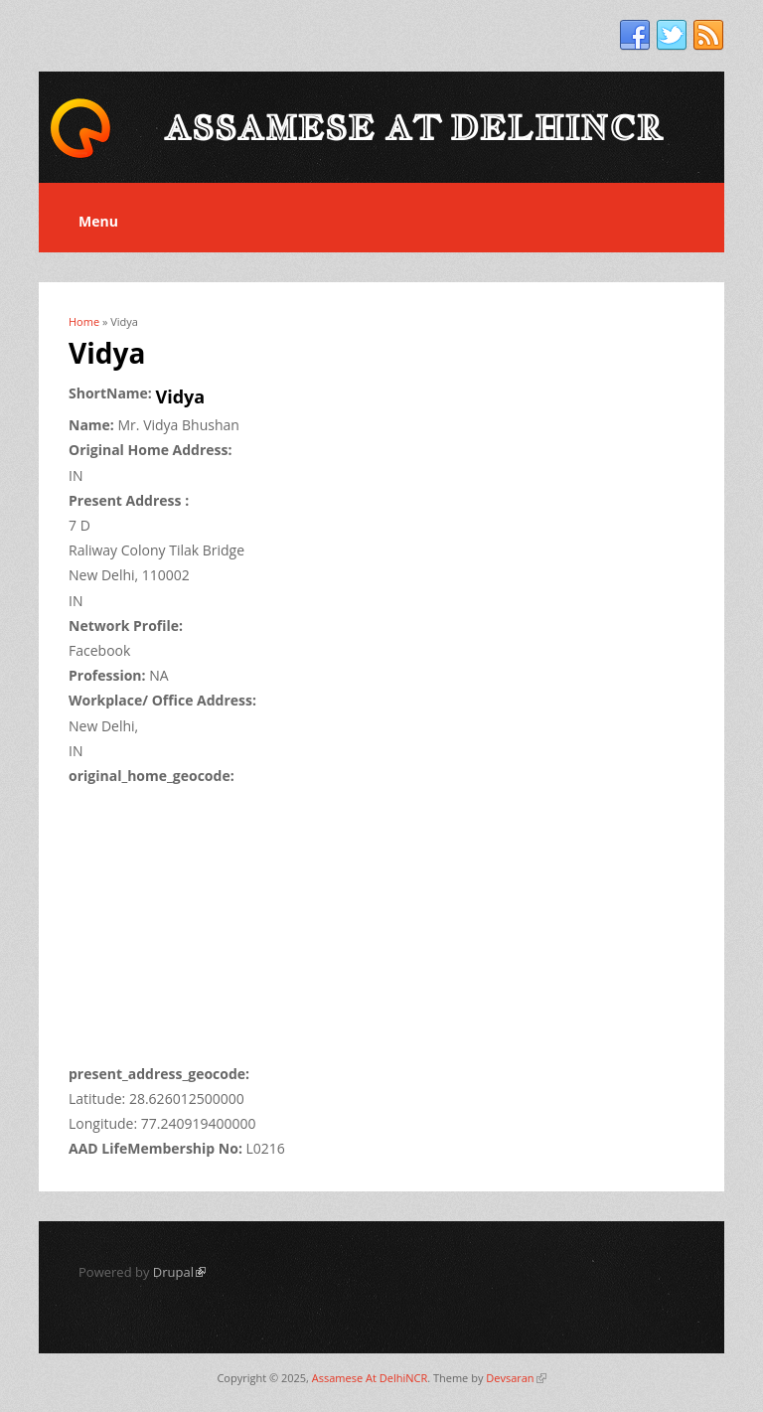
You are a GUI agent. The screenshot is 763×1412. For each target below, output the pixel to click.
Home (84, 321)
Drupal (179, 1272)
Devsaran (515, 1377)
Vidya (181, 396)
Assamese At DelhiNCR (369, 1377)
